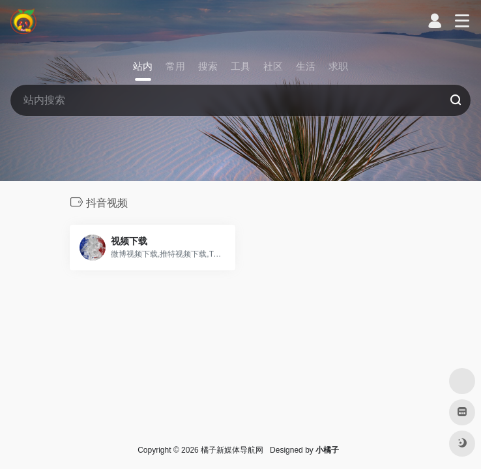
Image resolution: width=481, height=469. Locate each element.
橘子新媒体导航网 (232, 450)
